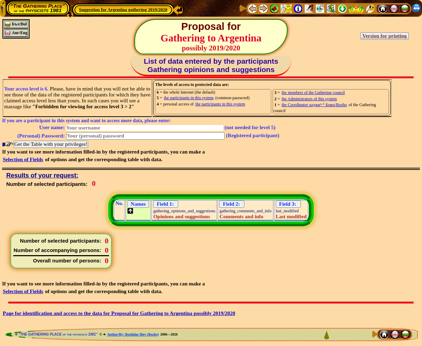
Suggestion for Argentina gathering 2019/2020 (123, 9)
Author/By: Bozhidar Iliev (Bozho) (133, 334)
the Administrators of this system (309, 98)
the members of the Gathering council (313, 92)
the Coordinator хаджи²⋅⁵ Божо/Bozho (314, 104)
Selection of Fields (23, 159)
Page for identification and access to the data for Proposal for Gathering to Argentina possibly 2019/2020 (119, 313)
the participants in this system (189, 97)
